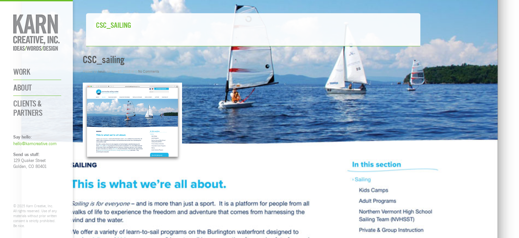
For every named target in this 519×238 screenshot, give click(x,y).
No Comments (148, 71)
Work (21, 71)
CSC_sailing (103, 59)
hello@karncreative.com (35, 143)
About (22, 87)
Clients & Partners (27, 108)
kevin (102, 71)
